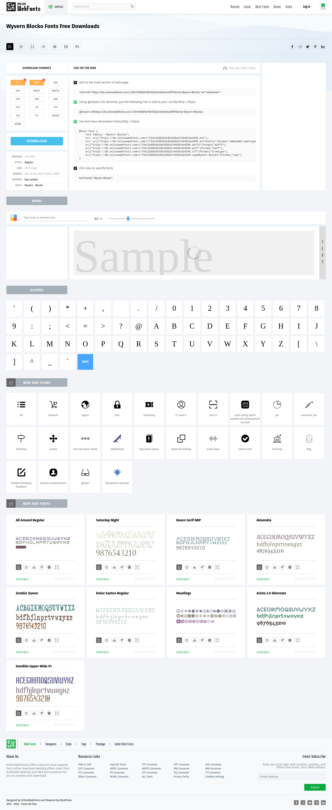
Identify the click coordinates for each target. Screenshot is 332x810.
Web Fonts (30, 744)
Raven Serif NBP (188, 520)
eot (18, 90)
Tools (288, 7)
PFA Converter (182, 768)
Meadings (183, 593)
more (85, 362)
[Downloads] (34, 567)
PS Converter (117, 772)
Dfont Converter (87, 776)
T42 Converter (181, 772)
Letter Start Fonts (124, 744)
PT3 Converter (86, 772)
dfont (55, 115)
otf (18, 99)
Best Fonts (262, 7)
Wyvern (29, 185)
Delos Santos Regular (112, 593)
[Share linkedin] (323, 46)
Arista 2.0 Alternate (271, 593)
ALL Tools (147, 776)
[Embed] (49, 567)
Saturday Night (107, 520)
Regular (29, 162)
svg (55, 82)
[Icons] (65, 46)
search (132, 6)
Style (68, 744)
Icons (247, 7)
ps (36, 107)
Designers (51, 744)
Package (100, 744)
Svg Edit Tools (118, 764)
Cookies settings (214, 776)
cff (56, 107)
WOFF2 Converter (151, 768)
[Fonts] (77, 46)
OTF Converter (182, 764)
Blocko (39, 185)
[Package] (54, 46)
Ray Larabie (31, 179)
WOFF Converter (119, 768)
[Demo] (32, 46)
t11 (36, 115)
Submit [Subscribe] (315, 787)
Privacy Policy (181, 776)
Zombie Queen (27, 593)
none (18, 123)
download (37, 141)
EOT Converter (86, 768)
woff (36, 90)
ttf (18, 82)
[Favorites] (21, 46)
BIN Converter (213, 768)
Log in (306, 7)
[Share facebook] (292, 46)
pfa (37, 99)
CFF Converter (150, 772)
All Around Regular (30, 520)
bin (56, 99)
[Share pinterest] (315, 46)
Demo (277, 7)
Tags (83, 744)
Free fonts (25, 7)
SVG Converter (213, 764)
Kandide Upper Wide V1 (34, 666)
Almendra (264, 520)
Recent (234, 7)
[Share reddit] (300, 46)
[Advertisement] (294, 126)
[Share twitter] (307, 46)
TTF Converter (150, 764)
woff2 (55, 90)
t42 (18, 115)
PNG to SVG (84, 764)
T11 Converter (213, 772)
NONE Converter (119, 776)
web (36, 82)
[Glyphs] (43, 46)
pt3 (18, 107)
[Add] (9, 46)
